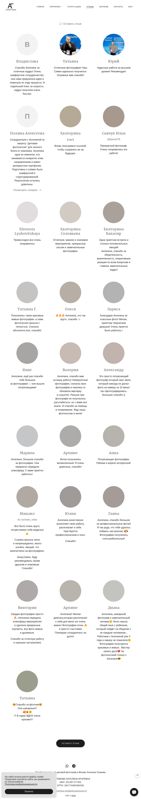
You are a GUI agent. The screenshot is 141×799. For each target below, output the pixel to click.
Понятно (29, 791)
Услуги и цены (74, 7)
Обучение (103, 7)
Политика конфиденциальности (70, 794)
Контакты (118, 7)
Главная (40, 7)
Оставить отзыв (72, 23)
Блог (130, 7)
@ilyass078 (113, 142)
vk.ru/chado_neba (27, 523)
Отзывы (90, 7)
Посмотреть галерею (25, 193)
